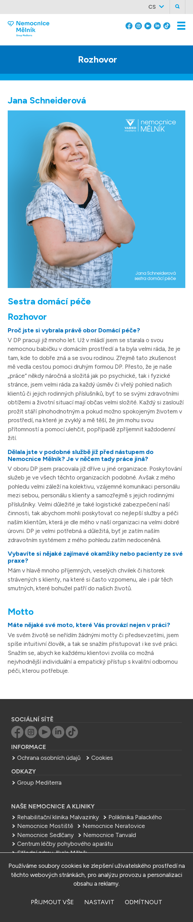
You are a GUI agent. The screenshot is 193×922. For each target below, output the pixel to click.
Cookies (102, 757)
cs (152, 6)
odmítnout (143, 902)
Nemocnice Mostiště (45, 825)
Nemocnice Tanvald (109, 834)
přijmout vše (52, 902)
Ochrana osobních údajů (48, 757)
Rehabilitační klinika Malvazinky (58, 817)
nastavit (99, 902)
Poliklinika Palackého (135, 817)
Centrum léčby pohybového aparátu (65, 843)
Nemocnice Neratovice (114, 825)
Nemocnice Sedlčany (45, 834)
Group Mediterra (39, 782)
